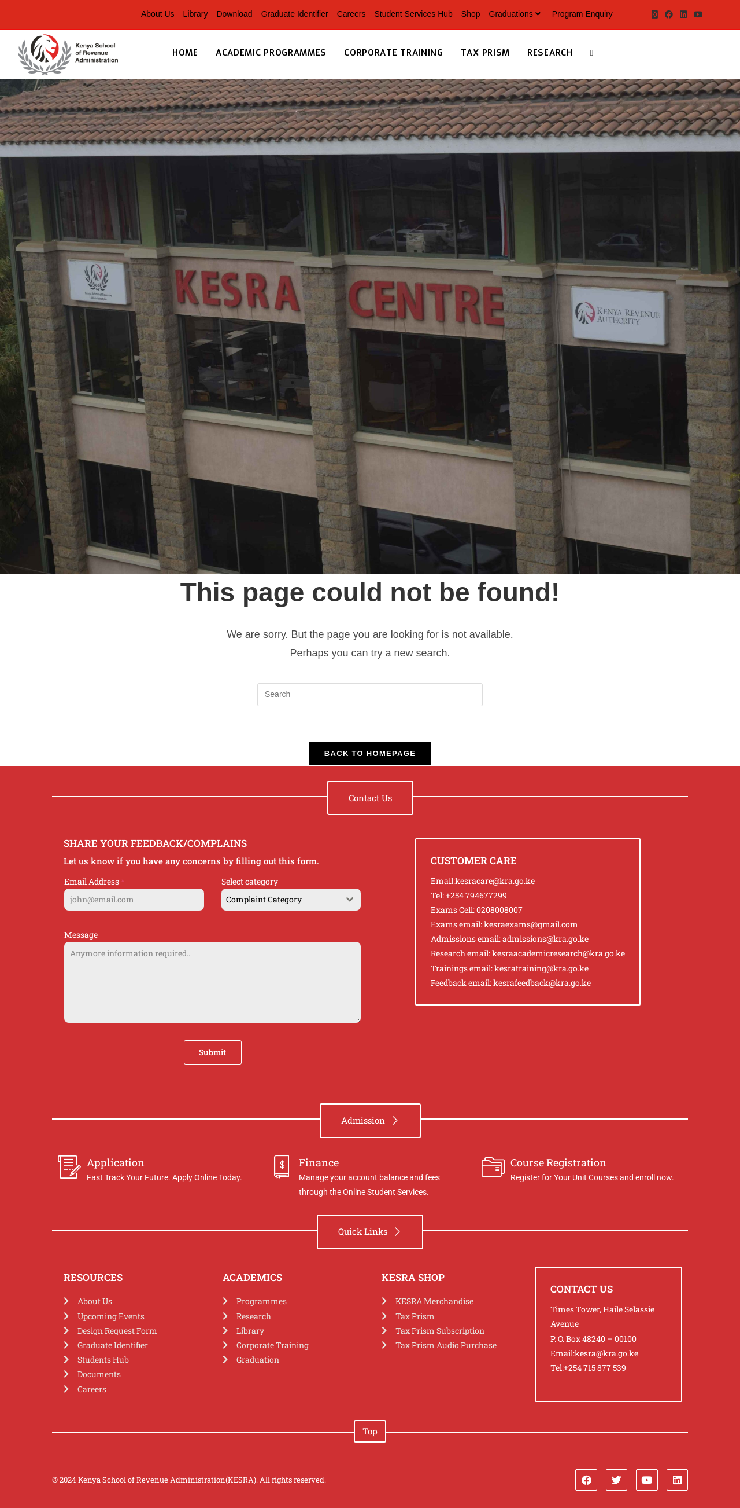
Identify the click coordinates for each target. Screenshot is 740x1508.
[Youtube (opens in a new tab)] (696, 14)
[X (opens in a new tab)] (654, 14)
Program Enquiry (582, 14)
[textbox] (280, 900)
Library (195, 14)
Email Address (94, 881)
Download (234, 14)
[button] (370, 798)
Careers (351, 14)
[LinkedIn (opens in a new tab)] (683, 14)
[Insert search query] (370, 694)
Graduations (516, 14)
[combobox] (291, 900)
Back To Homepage (370, 753)
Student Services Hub (413, 14)
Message (81, 934)
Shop (470, 14)
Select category (249, 881)
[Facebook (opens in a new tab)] (668, 14)
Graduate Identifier (294, 14)
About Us (158, 14)
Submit (212, 1052)
